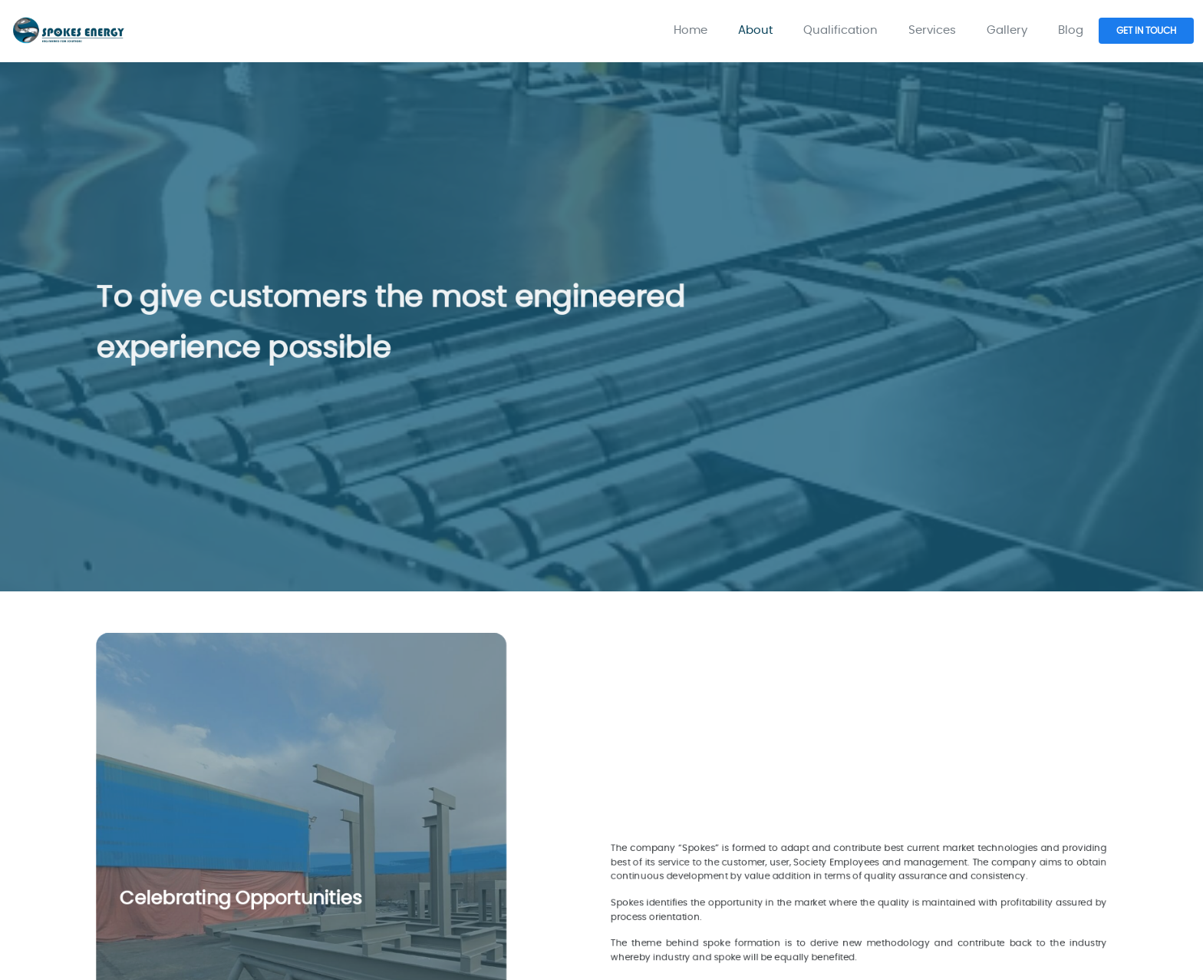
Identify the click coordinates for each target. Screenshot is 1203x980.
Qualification (840, 30)
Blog (1070, 30)
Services (932, 30)
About (755, 30)
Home (690, 30)
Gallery (1007, 30)
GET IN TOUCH (1146, 30)
